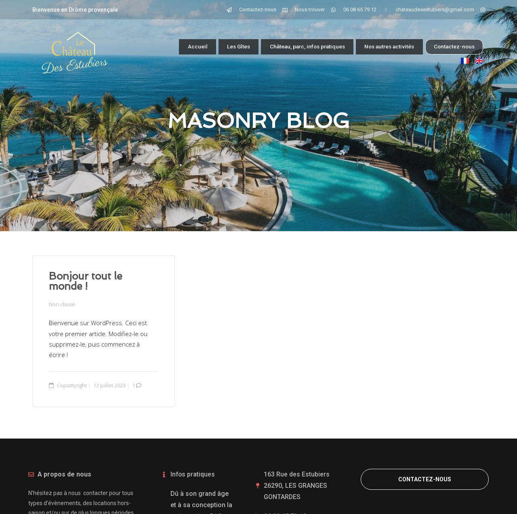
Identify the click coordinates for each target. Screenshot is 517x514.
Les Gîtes (214, 46)
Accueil (171, 46)
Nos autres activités (382, 46)
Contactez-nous (453, 46)
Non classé (62, 304)
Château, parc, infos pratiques (290, 46)
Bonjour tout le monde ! (85, 281)
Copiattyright (72, 385)
